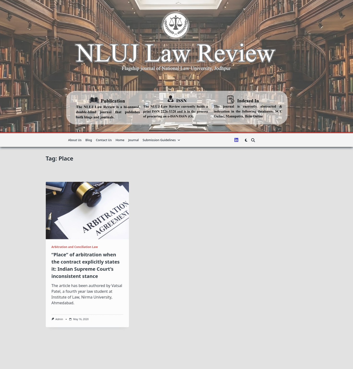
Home (120, 140)
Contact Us (104, 140)
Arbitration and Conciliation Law (75, 282)
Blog (88, 140)
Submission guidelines (161, 140)
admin (59, 354)
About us (74, 140)
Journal (133, 140)
